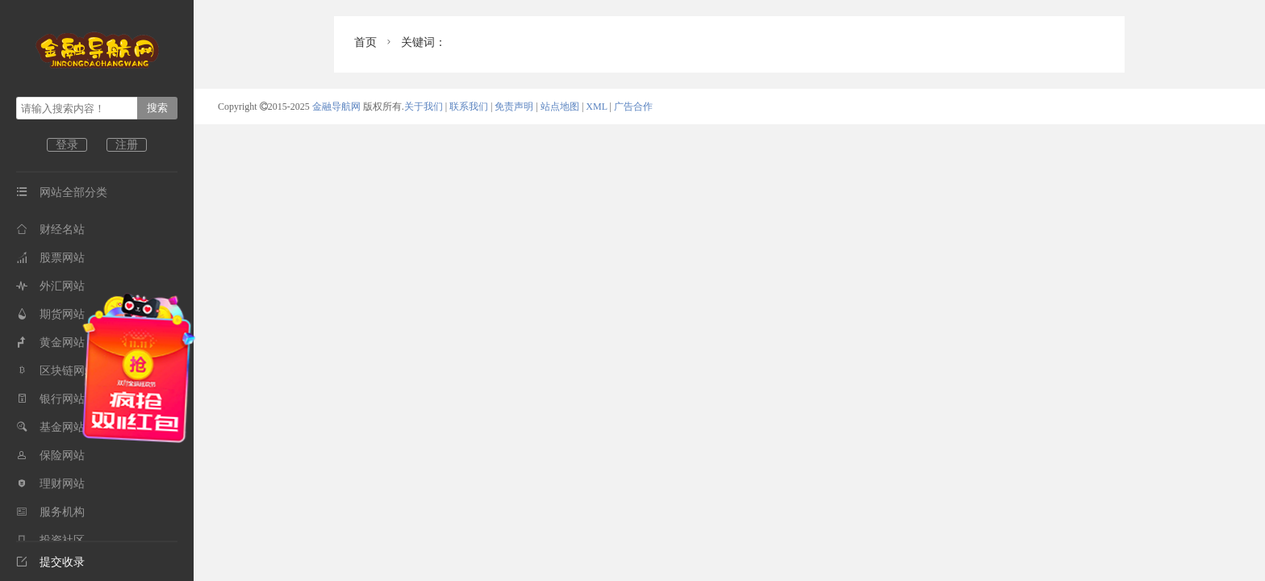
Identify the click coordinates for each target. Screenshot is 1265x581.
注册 (126, 145)
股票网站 (50, 258)
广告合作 (633, 106)
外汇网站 (50, 286)
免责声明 (514, 106)
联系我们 (468, 106)
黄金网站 (50, 342)
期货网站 (50, 314)
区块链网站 (56, 371)
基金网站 (50, 427)
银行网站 (50, 399)
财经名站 (50, 230)
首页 (365, 42)
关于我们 (423, 106)
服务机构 (50, 512)
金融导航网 (337, 106)
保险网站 (50, 455)
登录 (67, 145)
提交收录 (50, 562)
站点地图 (560, 106)
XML (596, 106)
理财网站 (50, 484)
